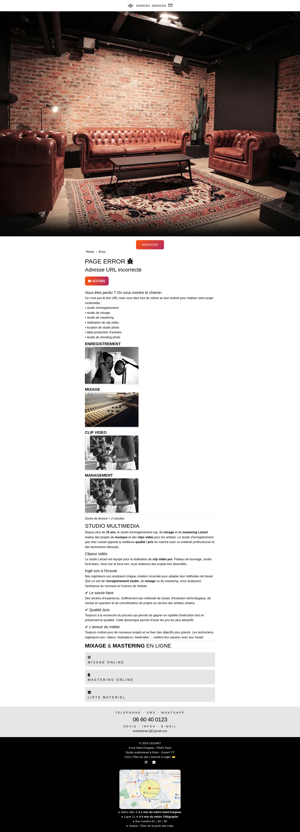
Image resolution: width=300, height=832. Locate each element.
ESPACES (143, 5)
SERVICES (159, 5)
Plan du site (140, 757)
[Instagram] (146, 761)
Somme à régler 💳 (163, 757)
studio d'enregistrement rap (139, 532)
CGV (128, 757)
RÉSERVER (150, 244)
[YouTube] (154, 761)
